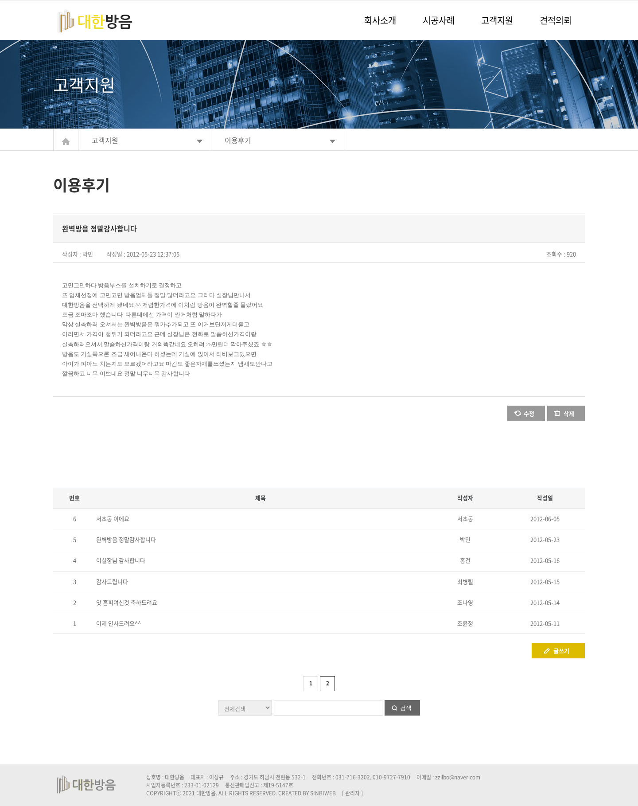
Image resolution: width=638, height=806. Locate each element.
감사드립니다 (112, 581)
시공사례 (439, 20)
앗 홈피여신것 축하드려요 (126, 602)
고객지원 (497, 20)
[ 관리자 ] (352, 793)
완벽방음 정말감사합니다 (126, 539)
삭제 (569, 413)
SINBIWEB (323, 793)
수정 (529, 413)
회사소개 (380, 20)
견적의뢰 (556, 20)
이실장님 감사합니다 (120, 560)
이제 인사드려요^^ (118, 623)
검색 (406, 707)
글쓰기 (561, 650)
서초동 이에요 (112, 518)
